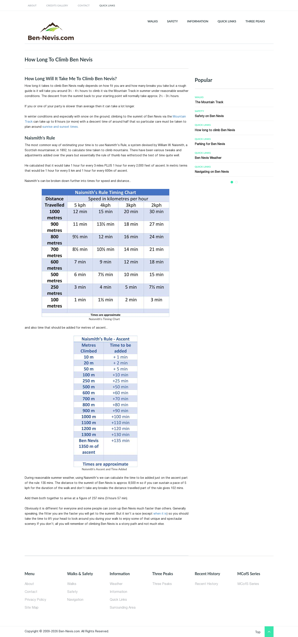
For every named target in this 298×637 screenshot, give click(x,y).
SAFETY (172, 21)
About (29, 584)
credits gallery (57, 5)
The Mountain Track (209, 102)
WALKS (152, 21)
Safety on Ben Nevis (209, 116)
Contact (31, 592)
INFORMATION (197, 21)
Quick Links (107, 5)
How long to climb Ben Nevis (215, 130)
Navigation (75, 599)
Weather (116, 584)
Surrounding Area (122, 607)
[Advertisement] (207, 60)
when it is (160, 513)
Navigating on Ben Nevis (212, 172)
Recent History (206, 584)
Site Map (31, 607)
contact (84, 5)
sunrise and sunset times (60, 127)
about (32, 5)
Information (118, 592)
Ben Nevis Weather (208, 158)
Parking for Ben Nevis (210, 144)
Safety (199, 111)
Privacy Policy (35, 599)
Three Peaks (162, 584)
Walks (199, 97)
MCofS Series (248, 584)
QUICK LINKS (227, 21)
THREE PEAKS (255, 21)
